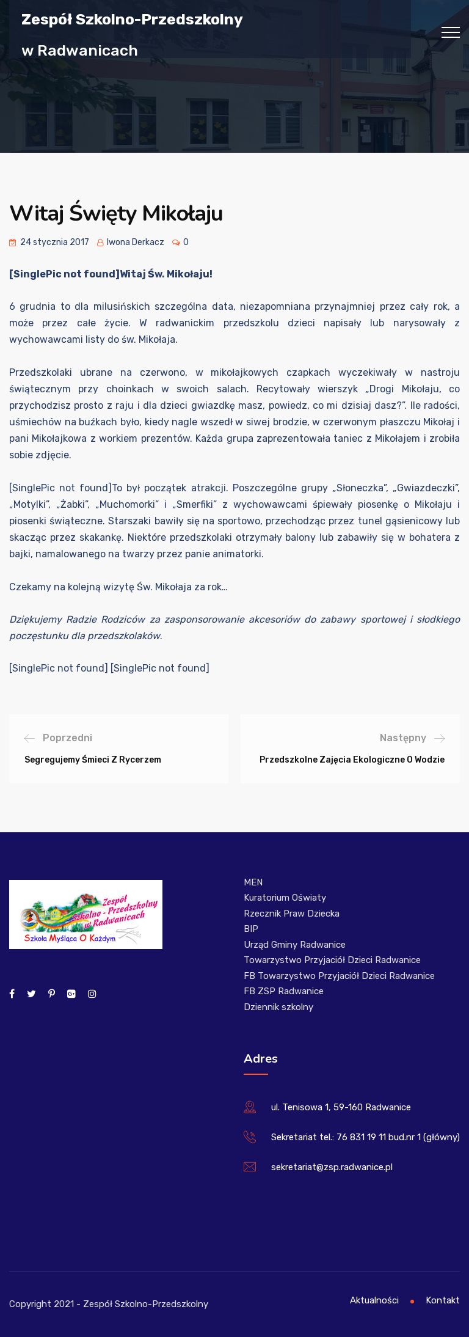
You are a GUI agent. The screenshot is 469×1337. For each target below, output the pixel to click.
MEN (253, 882)
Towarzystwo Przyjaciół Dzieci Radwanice (332, 959)
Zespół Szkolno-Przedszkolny (132, 18)
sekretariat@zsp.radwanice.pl (332, 1167)
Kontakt (443, 1300)
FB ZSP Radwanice (284, 991)
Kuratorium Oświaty (285, 897)
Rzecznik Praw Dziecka (292, 913)
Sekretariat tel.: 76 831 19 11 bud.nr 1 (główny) (365, 1137)
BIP (251, 928)
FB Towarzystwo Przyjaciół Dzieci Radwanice (339, 975)
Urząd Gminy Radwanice (295, 944)
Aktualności (374, 1300)
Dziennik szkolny (278, 1007)
